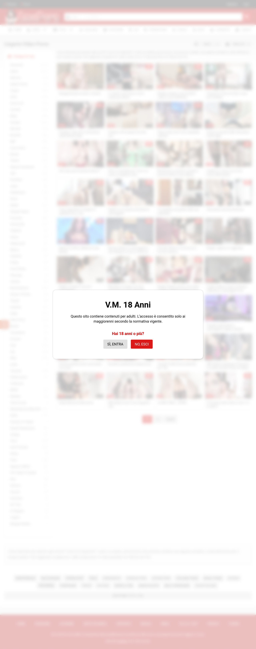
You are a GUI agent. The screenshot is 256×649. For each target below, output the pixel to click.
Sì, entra (115, 344)
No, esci (142, 344)
